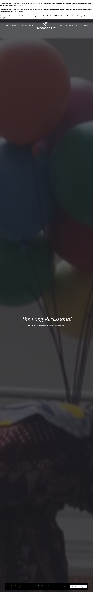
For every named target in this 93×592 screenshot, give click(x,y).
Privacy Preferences (64, 587)
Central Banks (42, 303)
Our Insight (63, 25)
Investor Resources (74, 25)
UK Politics (50, 303)
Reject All (74, 587)
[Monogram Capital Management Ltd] (46, 25)
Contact (85, 25)
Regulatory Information (12, 25)
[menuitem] (12, 25)
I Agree (82, 587)
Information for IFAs (27, 25)
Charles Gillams (61, 303)
